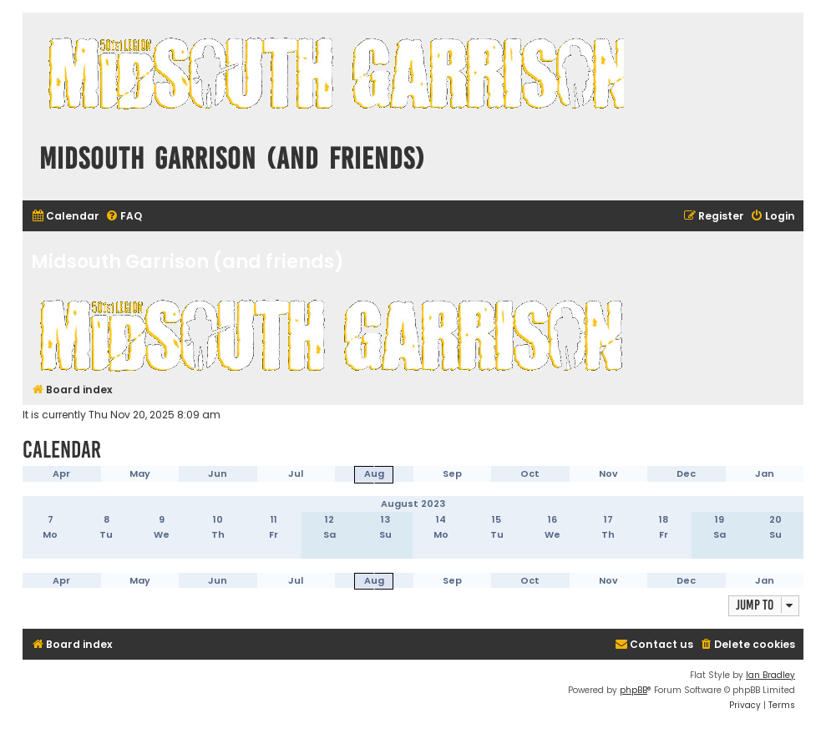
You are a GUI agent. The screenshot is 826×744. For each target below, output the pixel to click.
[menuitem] (65, 216)
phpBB (633, 690)
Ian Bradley (770, 675)
